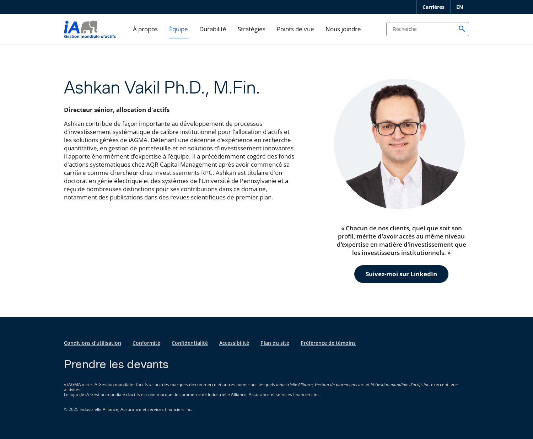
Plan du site (274, 342)
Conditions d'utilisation (92, 342)
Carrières (433, 7)
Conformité (146, 342)
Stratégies (251, 29)
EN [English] (459, 7)
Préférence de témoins (328, 342)
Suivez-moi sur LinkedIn (401, 274)
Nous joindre (343, 29)
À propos (145, 29)
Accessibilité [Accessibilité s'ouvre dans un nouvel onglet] (234, 342)
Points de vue (295, 29)
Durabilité (212, 29)
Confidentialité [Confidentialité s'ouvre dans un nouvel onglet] (190, 342)
